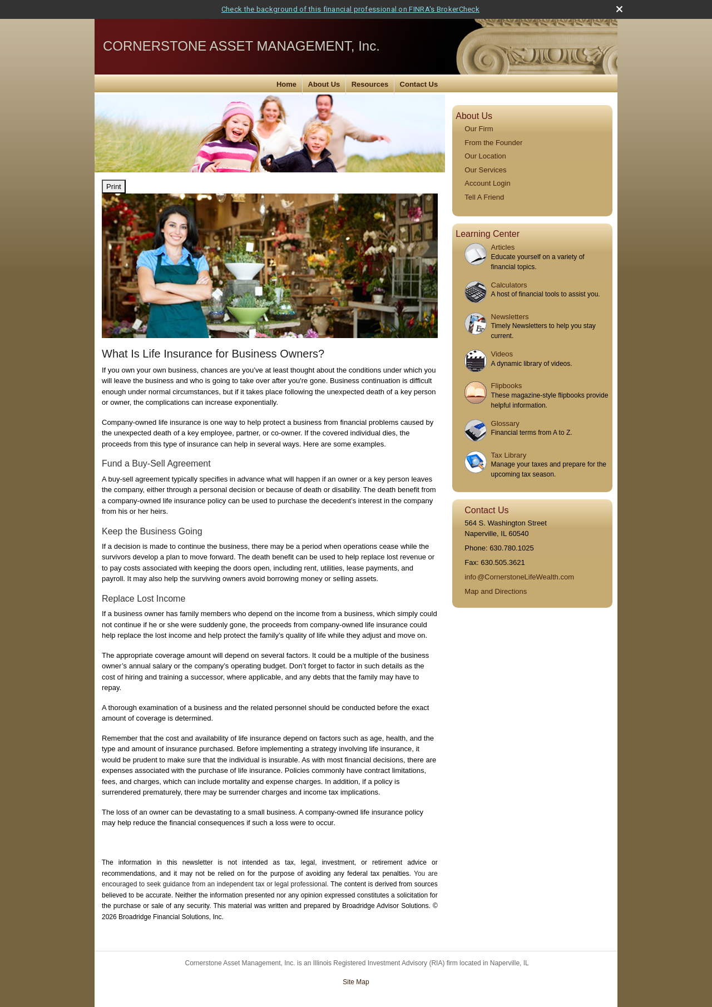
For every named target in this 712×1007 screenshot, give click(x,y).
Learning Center (488, 234)
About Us (324, 84)
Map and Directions (495, 591)
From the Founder (493, 142)
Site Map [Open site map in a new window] (356, 982)
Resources (370, 84)
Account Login (487, 183)
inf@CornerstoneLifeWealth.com (519, 577)
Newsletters (510, 316)
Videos (502, 354)
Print (113, 186)
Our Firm (478, 129)
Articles (503, 247)
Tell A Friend (484, 197)
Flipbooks (506, 385)
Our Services (485, 170)
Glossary (505, 423)
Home (286, 84)
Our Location (485, 156)
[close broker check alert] (619, 9)
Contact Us (419, 84)
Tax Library (509, 455)
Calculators (509, 285)
